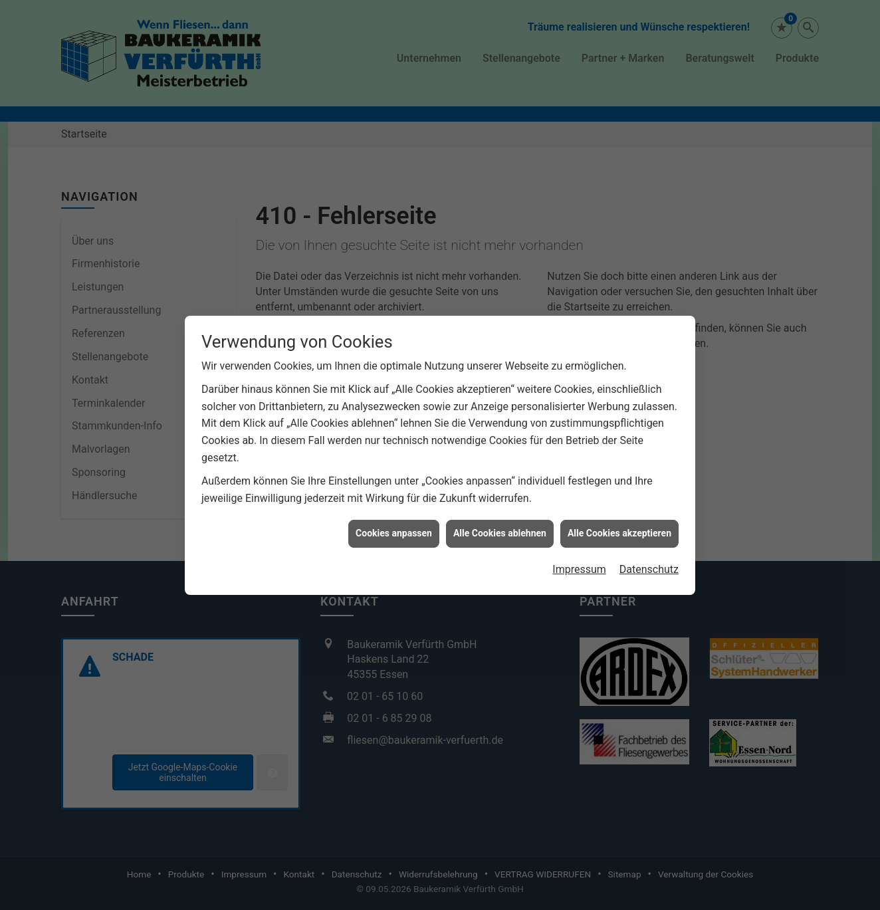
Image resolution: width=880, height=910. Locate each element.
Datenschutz (649, 548)
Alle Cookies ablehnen (499, 512)
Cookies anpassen (394, 512)
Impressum (579, 548)
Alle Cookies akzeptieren (619, 512)
